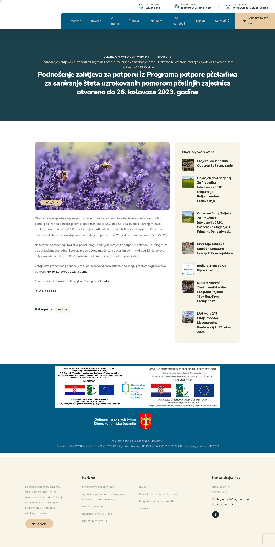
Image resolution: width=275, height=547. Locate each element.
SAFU (142, 487)
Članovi (134, 21)
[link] (106, 281)
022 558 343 (153, 7)
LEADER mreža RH (92, 506)
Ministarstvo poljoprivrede (98, 487)
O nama (115, 20)
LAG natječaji (179, 20)
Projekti (199, 21)
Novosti (96, 21)
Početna (75, 21)
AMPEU (143, 508)
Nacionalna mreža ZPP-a (97, 514)
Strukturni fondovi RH (95, 521)
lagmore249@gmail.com (196, 7)
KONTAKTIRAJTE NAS (255, 21)
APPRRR (50, 291)
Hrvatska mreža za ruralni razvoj (158, 494)
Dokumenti (156, 21)
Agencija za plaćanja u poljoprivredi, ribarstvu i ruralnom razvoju (104, 496)
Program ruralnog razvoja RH (156, 501)
